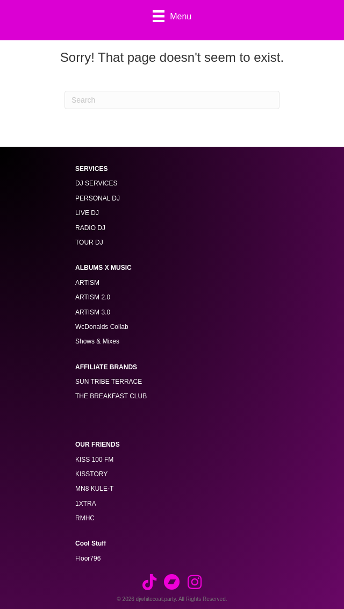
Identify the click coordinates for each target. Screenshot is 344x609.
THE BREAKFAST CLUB (111, 396)
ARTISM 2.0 (92, 297)
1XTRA (85, 503)
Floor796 (88, 558)
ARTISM (87, 282)
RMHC (85, 518)
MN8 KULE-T (94, 488)
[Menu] (172, 16)
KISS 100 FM (94, 459)
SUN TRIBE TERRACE (108, 381)
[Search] (172, 100)
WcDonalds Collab (101, 327)
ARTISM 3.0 (92, 312)
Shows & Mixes (97, 341)
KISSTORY (91, 474)
